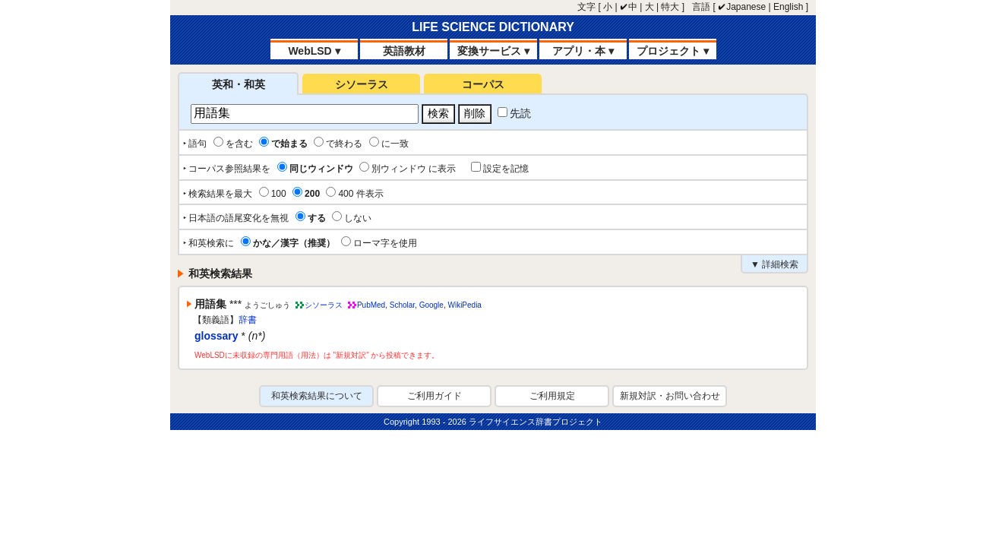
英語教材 (404, 51)
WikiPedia (464, 305)
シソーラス (361, 84)
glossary (216, 336)
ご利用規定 (552, 395)
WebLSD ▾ (314, 51)
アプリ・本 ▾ (583, 51)
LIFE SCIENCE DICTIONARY (493, 27)
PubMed (371, 305)
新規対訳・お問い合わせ (670, 395)
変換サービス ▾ (493, 51)
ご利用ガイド (434, 395)
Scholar (402, 305)
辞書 (248, 320)
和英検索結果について (316, 395)
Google (431, 305)
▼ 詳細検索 (774, 264)
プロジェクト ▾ (673, 51)
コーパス (483, 84)
